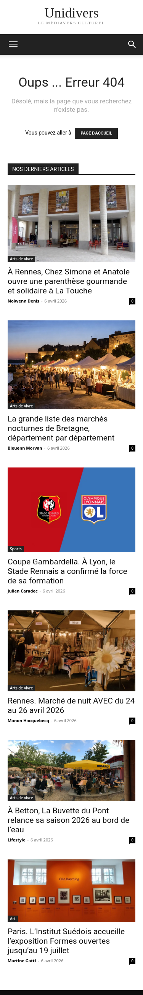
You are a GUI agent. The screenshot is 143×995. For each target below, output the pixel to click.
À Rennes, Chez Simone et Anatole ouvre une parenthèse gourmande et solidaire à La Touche (69, 281)
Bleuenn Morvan (25, 448)
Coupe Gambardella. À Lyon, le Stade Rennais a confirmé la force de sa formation (67, 571)
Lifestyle (17, 840)
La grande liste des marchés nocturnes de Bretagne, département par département (61, 428)
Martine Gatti (22, 960)
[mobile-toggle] (13, 44)
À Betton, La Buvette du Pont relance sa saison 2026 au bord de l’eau (68, 820)
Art (13, 918)
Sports (16, 548)
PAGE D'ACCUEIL (96, 133)
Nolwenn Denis (23, 301)
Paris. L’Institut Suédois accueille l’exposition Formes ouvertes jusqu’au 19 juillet (66, 941)
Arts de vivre (21, 258)
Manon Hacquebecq (28, 720)
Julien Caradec (23, 591)
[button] (132, 44)
